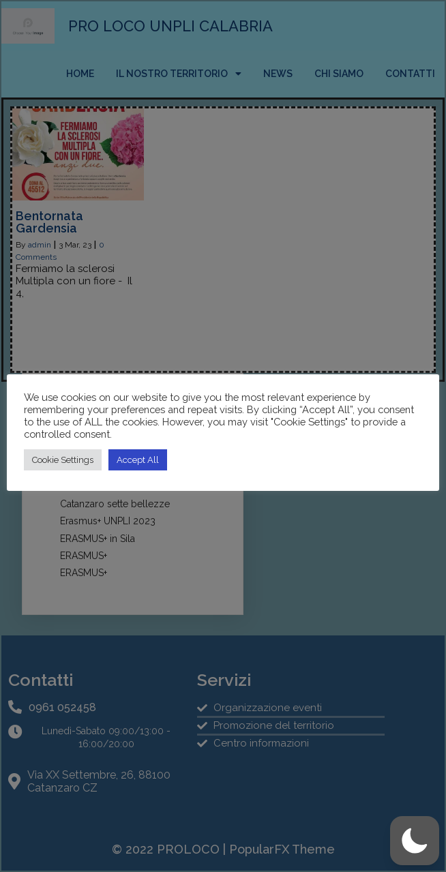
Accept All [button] (138, 460)
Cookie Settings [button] (62, 460)
